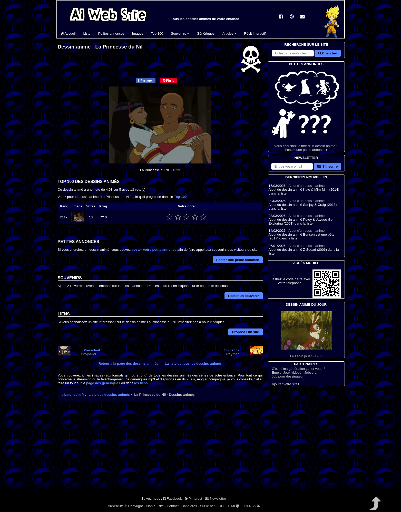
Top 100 (157, 33)
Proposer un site (245, 332)
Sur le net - (208, 506)
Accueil (68, 33)
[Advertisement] (160, 450)
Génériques (205, 33)
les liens (141, 383)
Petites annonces (111, 33)
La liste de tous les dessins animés (193, 363)
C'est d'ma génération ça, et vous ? (298, 369)
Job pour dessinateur (288, 376)
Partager (145, 80)
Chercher (327, 53)
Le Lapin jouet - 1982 (306, 334)
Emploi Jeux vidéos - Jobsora (294, 372)
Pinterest (193, 498)
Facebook (172, 498)
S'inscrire (327, 166)
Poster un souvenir (243, 296)
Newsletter (215, 498)
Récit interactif (255, 33)
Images (137, 33)
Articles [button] (229, 33)
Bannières (189, 506)
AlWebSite (116, 506)
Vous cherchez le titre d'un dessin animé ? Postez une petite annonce (306, 109)
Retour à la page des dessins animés (128, 363)
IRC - (222, 506)
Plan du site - (156, 506)
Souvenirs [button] (180, 33)
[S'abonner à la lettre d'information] (292, 166)
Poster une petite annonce (237, 260)
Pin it (168, 80)
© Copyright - (135, 506)
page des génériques (103, 383)
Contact (173, 506)
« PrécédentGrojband (90, 352)
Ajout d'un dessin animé (306, 186)
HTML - (233, 506)
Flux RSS (251, 506)
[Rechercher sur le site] (293, 53)
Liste (86, 33)
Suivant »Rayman (231, 352)
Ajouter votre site (286, 384)
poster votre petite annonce (154, 250)
